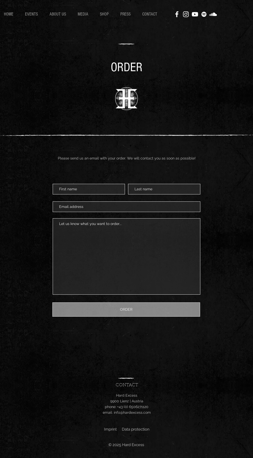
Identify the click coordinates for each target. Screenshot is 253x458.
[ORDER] (126, 309)
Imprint (110, 429)
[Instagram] (186, 14)
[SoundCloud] (213, 14)
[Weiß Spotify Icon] (204, 14)
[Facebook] (177, 14)
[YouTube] (195, 14)
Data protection (135, 429)
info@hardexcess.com (132, 412)
